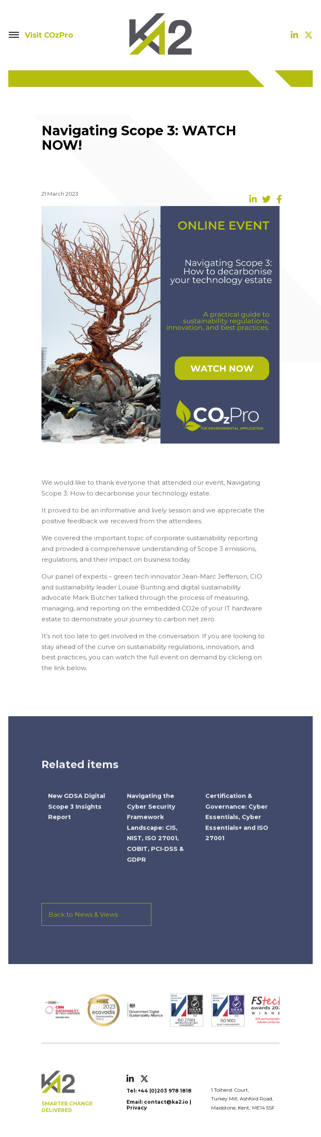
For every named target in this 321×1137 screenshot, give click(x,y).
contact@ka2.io (166, 1113)
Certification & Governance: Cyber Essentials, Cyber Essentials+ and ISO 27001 (236, 828)
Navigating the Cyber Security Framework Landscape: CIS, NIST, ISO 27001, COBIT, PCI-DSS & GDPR (155, 839)
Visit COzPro (49, 35)
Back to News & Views (83, 926)
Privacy (136, 1119)
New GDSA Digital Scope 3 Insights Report (76, 818)
